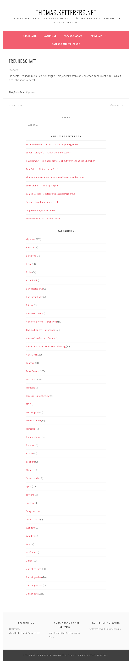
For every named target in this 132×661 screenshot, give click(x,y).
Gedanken (31, 379)
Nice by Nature (33, 420)
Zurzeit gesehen (34, 577)
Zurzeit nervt (32, 593)
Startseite (29, 35)
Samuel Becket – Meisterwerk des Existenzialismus (50, 193)
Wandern (30, 527)
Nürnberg (30, 428)
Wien (28, 544)
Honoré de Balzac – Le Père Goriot (43, 218)
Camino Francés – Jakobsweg (40, 329)
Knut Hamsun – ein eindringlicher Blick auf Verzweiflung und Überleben (60, 160)
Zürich (29, 560)
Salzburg (30, 461)
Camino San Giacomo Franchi (40, 338)
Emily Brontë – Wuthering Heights (42, 185)
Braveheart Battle (34, 288)
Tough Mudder (33, 511)
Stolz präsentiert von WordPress (44, 655)
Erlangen (30, 362)
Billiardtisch (31, 280)
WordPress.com (98, 655)
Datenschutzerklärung (66, 44)
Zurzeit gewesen (34, 585)
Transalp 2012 (33, 519)
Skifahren (30, 469)
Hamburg (30, 387)
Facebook (116, 105)
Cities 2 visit (31, 354)
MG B (28, 404)
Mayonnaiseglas (73, 35)
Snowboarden (33, 478)
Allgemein (30, 92)
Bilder (29, 272)
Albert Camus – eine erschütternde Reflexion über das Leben (55, 177)
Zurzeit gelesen (33, 568)
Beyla (28, 263)
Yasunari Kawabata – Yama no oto (42, 202)
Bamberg (30, 247)
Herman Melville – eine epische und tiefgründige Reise (52, 144)
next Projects (32, 412)
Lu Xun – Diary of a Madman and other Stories (48, 152)
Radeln (29, 453)
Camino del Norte (34, 313)
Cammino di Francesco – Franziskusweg (45, 346)
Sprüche (30, 494)
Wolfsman (31, 552)
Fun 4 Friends (32, 371)
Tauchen (30, 502)
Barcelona (31, 255)
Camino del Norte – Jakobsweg (41, 321)
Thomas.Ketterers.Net (66, 12)
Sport (28, 486)
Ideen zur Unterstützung (38, 395)
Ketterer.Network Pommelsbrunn (105, 628)
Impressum (96, 35)
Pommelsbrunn (33, 436)
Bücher (29, 305)
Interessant (16, 105)
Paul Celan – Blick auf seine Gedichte (44, 169)
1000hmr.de (49, 35)
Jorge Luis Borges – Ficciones (40, 210)
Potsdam (30, 445)
